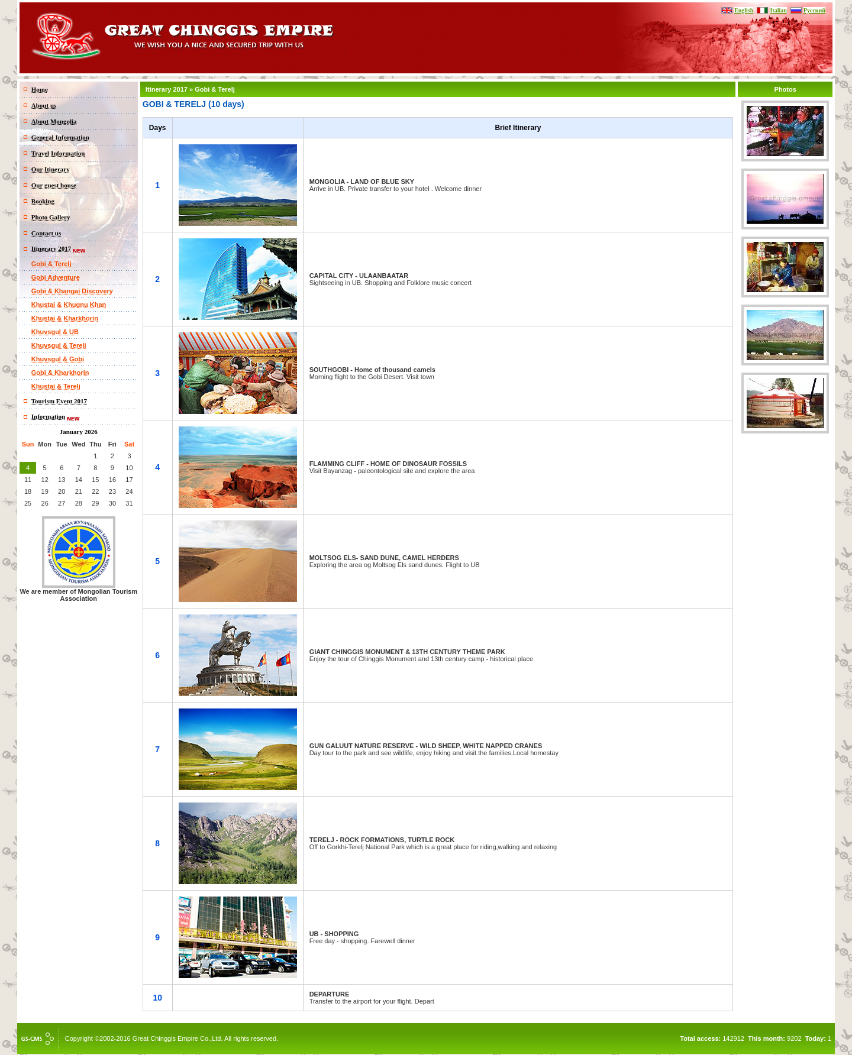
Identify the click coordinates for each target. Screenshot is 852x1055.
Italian (778, 10)
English (743, 10)
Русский (814, 10)
